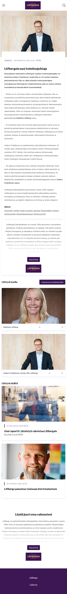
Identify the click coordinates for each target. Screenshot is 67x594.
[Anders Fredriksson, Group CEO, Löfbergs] (33, 352)
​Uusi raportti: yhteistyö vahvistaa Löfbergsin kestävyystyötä (30, 433)
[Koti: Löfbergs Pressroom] (33, 5)
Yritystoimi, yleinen (12, 210)
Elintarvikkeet (46, 210)
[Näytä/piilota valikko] (3, 5)
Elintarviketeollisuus (24, 214)
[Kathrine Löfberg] (33, 306)
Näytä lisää (33, 259)
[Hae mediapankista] (64, 5)
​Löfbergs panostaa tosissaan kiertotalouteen (30, 488)
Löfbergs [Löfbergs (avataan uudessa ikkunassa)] (33, 584)
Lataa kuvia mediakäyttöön (52, 282)
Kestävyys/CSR (40, 214)
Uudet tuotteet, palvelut (30, 210)
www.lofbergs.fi (33, 252)
